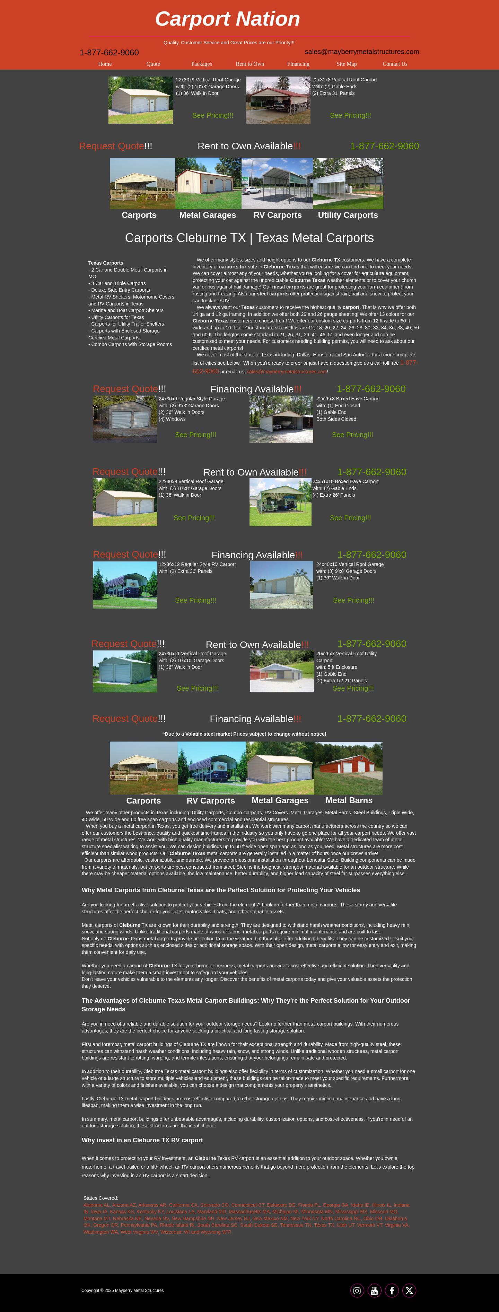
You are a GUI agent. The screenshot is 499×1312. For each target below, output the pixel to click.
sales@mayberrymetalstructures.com (362, 51)
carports (352, 320)
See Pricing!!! (213, 115)
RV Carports (211, 800)
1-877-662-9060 (109, 52)
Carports (143, 800)
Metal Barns (349, 800)
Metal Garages (280, 800)
